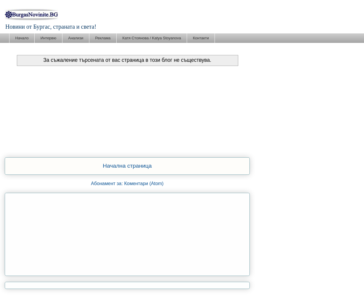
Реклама (102, 38)
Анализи (75, 38)
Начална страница (127, 166)
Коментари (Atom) (143, 183)
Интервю (48, 38)
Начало (22, 38)
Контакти (201, 38)
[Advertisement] (127, 110)
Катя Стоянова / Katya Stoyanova (152, 38)
